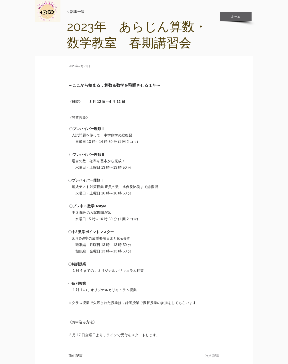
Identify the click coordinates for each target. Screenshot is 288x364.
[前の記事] (83, 355)
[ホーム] (236, 16)
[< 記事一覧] (81, 12)
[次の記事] (208, 355)
